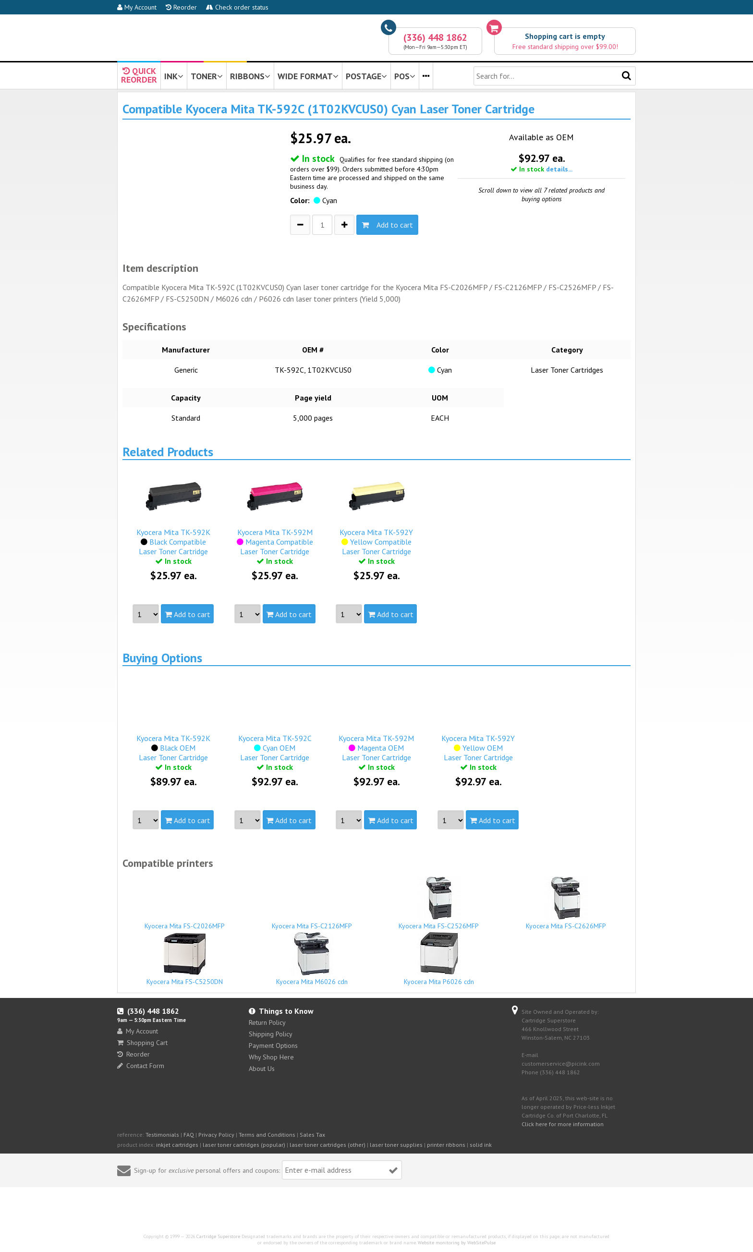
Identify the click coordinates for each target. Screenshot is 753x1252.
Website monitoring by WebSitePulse (457, 1243)
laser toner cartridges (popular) (244, 1144)
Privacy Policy (216, 1134)
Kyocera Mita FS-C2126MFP (312, 921)
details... (559, 169)
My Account (137, 7)
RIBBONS (250, 76)
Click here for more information (563, 1124)
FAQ (188, 1134)
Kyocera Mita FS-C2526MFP (438, 903)
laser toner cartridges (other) (327, 1144)
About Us (262, 1068)
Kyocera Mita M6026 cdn (312, 959)
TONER (207, 76)
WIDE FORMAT (308, 76)
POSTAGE (366, 76)
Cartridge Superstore (218, 1236)
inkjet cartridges (177, 1144)
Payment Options (273, 1045)
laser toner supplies (396, 1144)
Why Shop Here (271, 1057)
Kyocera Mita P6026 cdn (438, 959)
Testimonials (162, 1134)
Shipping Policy (270, 1034)
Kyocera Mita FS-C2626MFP (566, 903)
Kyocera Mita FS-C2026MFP (184, 921)
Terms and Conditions (267, 1134)
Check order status (237, 7)
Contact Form (140, 1065)
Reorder (181, 7)
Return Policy (267, 1022)
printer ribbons (446, 1144)
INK (173, 76)
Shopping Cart (142, 1042)
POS (404, 76)
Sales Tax (312, 1134)
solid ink (481, 1144)
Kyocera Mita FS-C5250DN (184, 959)
